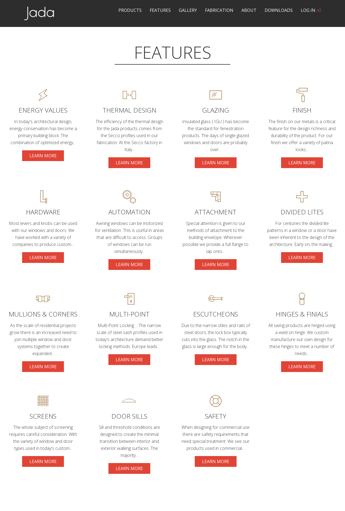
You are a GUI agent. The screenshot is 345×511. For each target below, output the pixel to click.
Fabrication (219, 10)
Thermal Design (129, 110)
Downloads (279, 10)
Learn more (46, 157)
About (249, 10)
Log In (311, 10)
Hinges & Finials (302, 314)
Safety (215, 416)
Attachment (215, 211)
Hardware (43, 211)
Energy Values (43, 110)
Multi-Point (129, 314)
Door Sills (129, 416)
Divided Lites (302, 211)
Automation (129, 211)
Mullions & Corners (43, 314)
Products (130, 10)
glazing (215, 110)
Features (160, 10)
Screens (43, 416)
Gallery (188, 10)
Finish (301, 110)
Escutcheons (215, 314)
